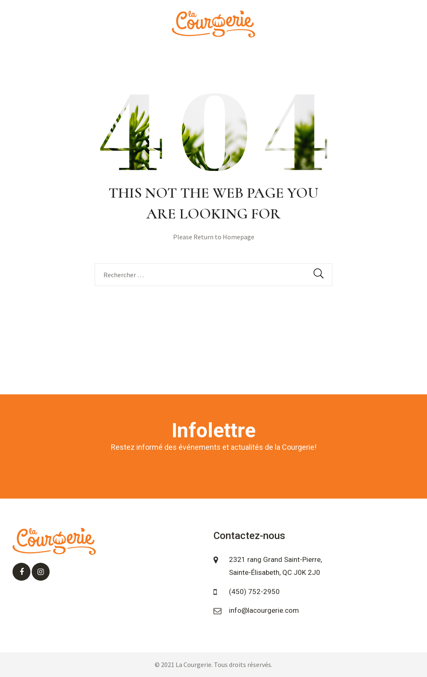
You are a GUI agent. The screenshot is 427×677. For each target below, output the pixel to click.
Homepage (238, 237)
